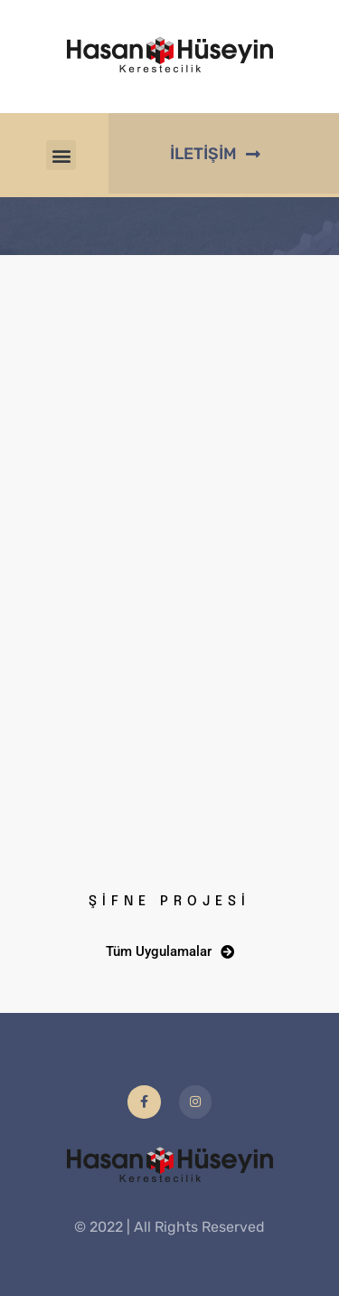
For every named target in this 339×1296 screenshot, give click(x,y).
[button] (61, 155)
